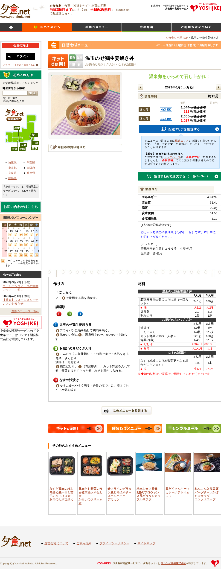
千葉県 (31, 162)
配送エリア (182, 140)
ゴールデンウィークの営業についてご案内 (20, 288)
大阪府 (31, 167)
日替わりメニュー (97, 27)
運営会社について (56, 543)
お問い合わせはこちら (20, 207)
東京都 (12, 167)
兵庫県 (31, 173)
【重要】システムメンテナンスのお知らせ (20, 302)
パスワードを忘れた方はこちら (19, 65)
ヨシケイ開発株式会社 (173, 563)
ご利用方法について (196, 27)
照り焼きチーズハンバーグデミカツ (119, 494)
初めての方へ (47, 27)
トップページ (172, 157)
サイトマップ (146, 543)
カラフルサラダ (148, 494)
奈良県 (12, 173)
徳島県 (12, 178)
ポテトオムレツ (177, 492)
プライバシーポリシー (114, 543)
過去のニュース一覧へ (25, 311)
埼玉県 (12, 162)
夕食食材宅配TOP (177, 37)
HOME (11, 27)
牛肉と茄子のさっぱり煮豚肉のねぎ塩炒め (61, 494)
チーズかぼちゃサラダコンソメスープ (206, 494)
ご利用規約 (83, 543)
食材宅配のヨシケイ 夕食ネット (15, 10)
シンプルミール (146, 27)
